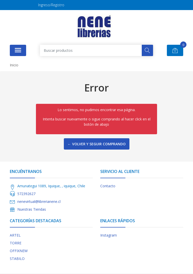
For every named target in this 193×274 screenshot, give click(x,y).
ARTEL (15, 235)
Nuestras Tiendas (31, 209)
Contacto (107, 186)
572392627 (26, 193)
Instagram (108, 235)
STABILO (17, 258)
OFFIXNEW (19, 250)
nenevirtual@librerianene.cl (39, 201)
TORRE (15, 243)
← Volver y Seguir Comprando (97, 144)
